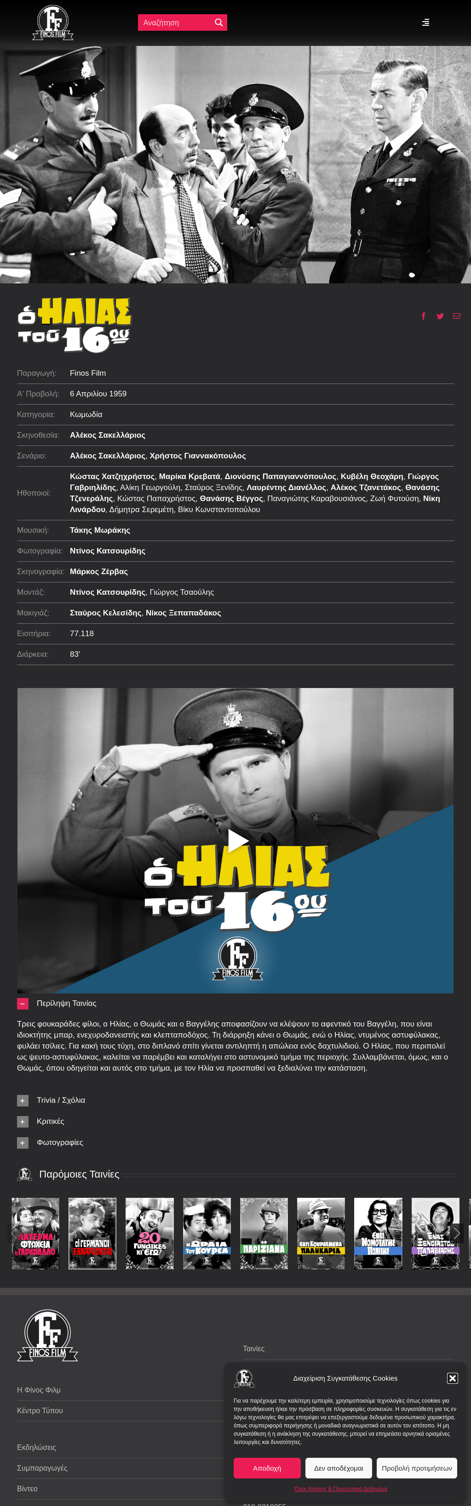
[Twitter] (437, 316)
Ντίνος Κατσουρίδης (107, 551)
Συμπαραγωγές (42, 1468)
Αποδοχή (267, 1468)
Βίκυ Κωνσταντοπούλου (219, 509)
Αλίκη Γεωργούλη (150, 487)
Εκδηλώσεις (36, 1447)
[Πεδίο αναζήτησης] (175, 22)
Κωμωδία (86, 414)
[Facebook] (420, 316)
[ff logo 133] (53, 8)
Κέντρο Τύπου (40, 1411)
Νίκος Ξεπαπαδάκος (183, 613)
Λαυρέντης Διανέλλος (287, 487)
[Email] (453, 316)
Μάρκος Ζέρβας (99, 571)
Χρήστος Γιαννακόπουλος (198, 455)
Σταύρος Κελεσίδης (106, 613)
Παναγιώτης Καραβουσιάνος (316, 498)
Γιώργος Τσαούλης (182, 592)
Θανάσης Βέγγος (231, 498)
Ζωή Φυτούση (394, 498)
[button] (452, 1378)
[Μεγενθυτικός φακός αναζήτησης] (219, 22)
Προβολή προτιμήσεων (417, 1468)
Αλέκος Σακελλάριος (107, 435)
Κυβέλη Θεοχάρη (372, 476)
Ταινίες (253, 1349)
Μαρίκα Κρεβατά (189, 476)
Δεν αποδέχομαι (338, 1468)
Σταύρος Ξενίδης (213, 487)
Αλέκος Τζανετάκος (366, 487)
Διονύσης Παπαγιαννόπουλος (280, 476)
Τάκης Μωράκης (100, 530)
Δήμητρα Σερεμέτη (141, 509)
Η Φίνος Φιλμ (39, 1390)
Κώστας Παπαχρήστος (156, 498)
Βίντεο (27, 1489)
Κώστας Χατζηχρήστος (112, 476)
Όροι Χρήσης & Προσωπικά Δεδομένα (340, 1489)
